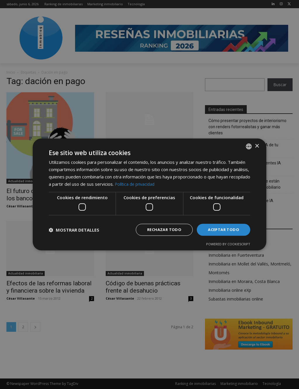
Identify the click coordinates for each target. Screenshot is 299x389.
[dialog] (149, 194)
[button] (74, 229)
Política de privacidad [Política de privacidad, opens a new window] (136, 183)
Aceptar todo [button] (222, 229)
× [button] (257, 145)
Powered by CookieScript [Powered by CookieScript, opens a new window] (228, 244)
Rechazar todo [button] (160, 229)
